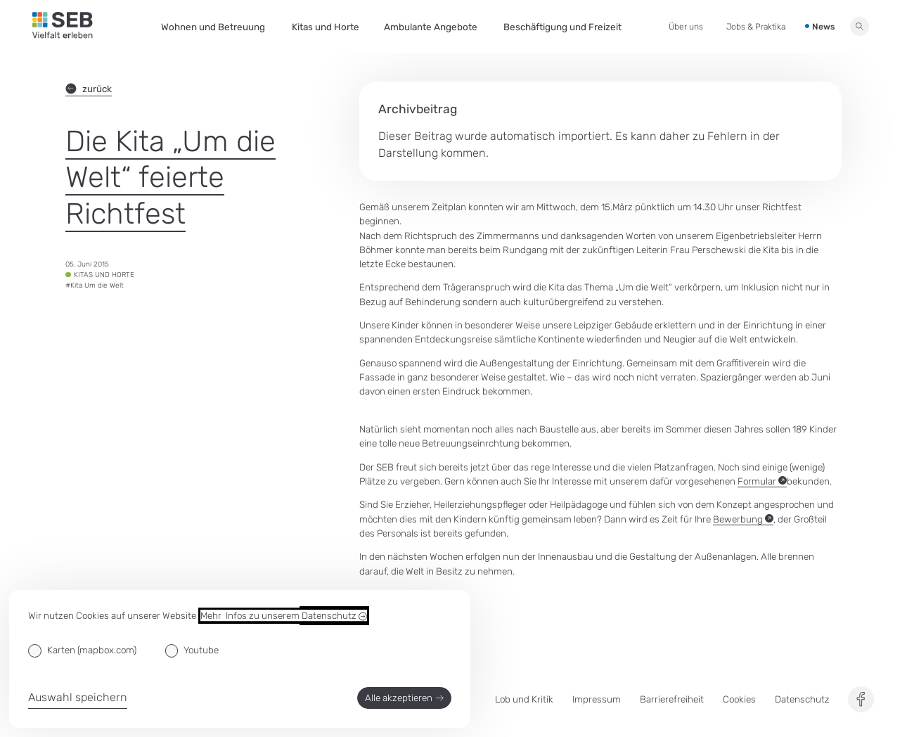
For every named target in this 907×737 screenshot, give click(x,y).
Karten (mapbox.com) (91, 649)
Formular (762, 481)
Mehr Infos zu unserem (283, 616)
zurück (88, 88)
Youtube (201, 649)
